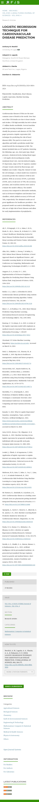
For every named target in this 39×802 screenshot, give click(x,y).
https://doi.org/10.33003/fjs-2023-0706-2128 (17, 303)
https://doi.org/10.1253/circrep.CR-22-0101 (17, 487)
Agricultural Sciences (11, 708)
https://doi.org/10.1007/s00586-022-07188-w (17, 447)
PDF (7, 574)
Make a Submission (13, 686)
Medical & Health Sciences (13, 732)
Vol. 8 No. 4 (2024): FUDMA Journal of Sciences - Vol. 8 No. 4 (18, 14)
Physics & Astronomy (11, 735)
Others (6, 739)
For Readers (8, 764)
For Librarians (9, 772)
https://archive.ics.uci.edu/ (20, 343)
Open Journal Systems (12, 749)
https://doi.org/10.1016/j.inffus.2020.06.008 (17, 246)
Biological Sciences (11, 712)
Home (4, 11)
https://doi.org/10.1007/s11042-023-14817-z (17, 387)
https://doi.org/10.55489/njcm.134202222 (16, 539)
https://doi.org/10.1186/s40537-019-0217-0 (16, 363)
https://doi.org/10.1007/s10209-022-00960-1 (17, 467)
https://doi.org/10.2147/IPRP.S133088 (17, 504)
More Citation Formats (16, 672)
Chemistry (7, 715)
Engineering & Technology (13, 722)
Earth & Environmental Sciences (16, 719)
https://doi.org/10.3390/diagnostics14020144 (17, 522)
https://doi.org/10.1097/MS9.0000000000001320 (18, 565)
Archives (13, 11)
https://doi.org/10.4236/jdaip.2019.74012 (16, 335)
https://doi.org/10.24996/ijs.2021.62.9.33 (16, 286)
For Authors (8, 768)
